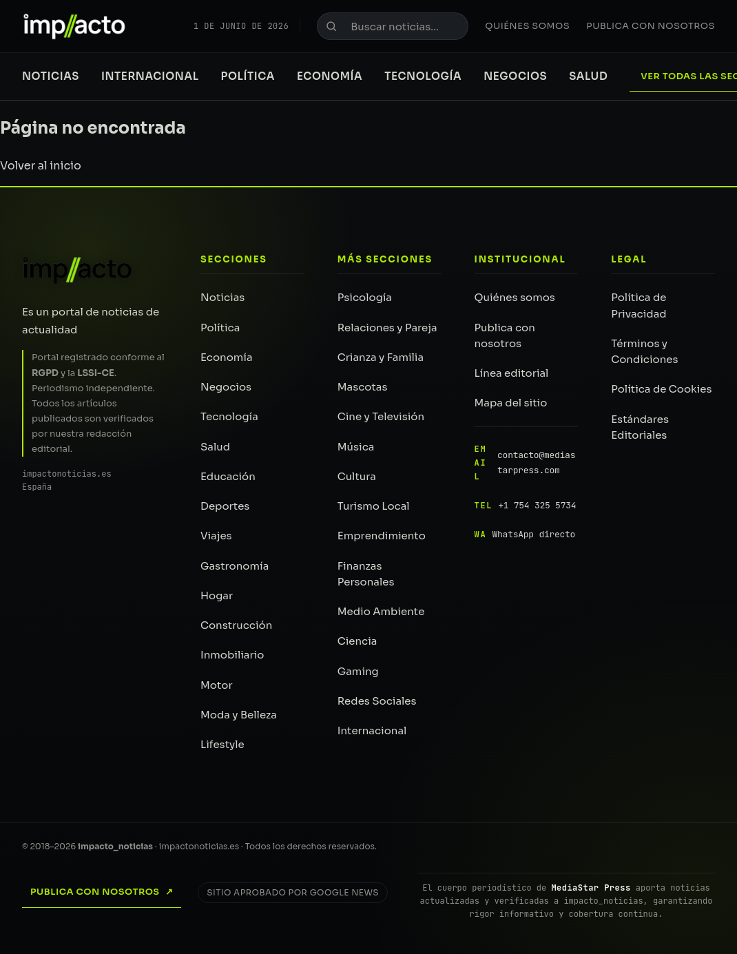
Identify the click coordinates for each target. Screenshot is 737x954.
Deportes (224, 505)
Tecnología (422, 76)
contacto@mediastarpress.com (525, 463)
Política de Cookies (661, 388)
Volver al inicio (40, 165)
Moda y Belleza (238, 714)
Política (248, 76)
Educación (228, 476)
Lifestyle (222, 744)
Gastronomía (234, 565)
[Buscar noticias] (392, 26)
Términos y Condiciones (644, 351)
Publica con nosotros (650, 26)
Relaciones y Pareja (387, 327)
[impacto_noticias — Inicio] (78, 270)
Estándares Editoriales (640, 427)
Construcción (236, 625)
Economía (329, 76)
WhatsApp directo (525, 534)
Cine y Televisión (381, 416)
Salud (588, 76)
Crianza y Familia (381, 357)
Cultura (357, 476)
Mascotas (363, 386)
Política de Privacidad (638, 305)
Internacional (150, 76)
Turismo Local (374, 505)
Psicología (365, 297)
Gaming (358, 671)
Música (356, 446)
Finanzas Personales (366, 573)
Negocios (515, 76)
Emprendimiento (382, 535)
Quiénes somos (527, 26)
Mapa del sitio (511, 402)
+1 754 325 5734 (526, 505)
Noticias (50, 76)
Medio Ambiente (381, 611)
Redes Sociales (377, 700)
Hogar (216, 595)
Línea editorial (512, 373)
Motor (216, 685)
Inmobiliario (232, 654)
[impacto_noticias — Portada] (75, 26)
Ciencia (357, 640)
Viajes (216, 535)
